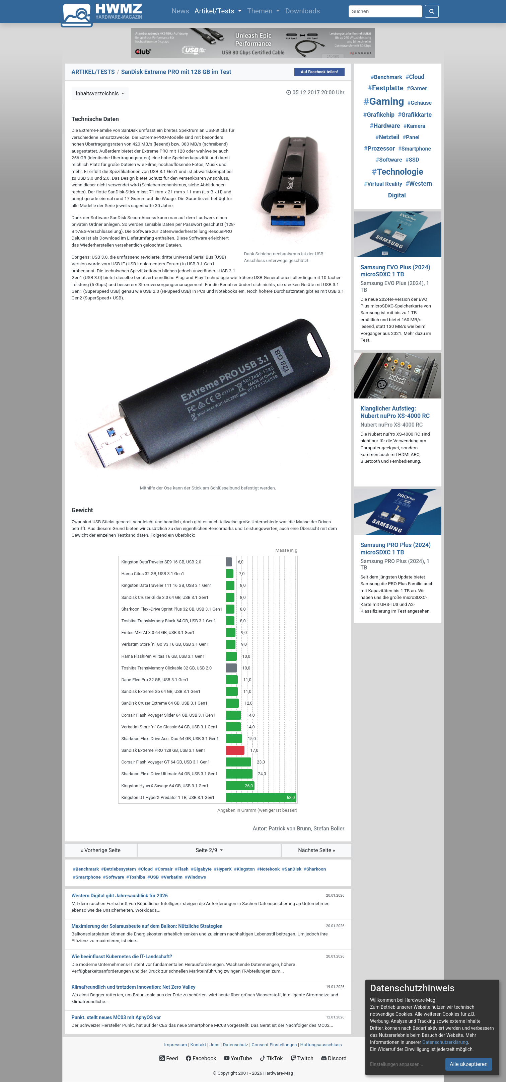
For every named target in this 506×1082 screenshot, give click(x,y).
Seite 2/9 (207, 850)
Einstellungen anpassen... (396, 1064)
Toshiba (135, 877)
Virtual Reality (383, 184)
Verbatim (172, 877)
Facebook (201, 1058)
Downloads (302, 11)
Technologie (397, 172)
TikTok (271, 1058)
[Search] (385, 11)
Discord (334, 1058)
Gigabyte (201, 869)
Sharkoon (315, 869)
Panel (411, 137)
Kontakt (198, 1044)
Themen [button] (260, 11)
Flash (182, 869)
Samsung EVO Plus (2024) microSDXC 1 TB (395, 271)
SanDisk (291, 869)
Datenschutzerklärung (445, 1042)
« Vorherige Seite (100, 850)
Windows (195, 877)
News (182, 10)
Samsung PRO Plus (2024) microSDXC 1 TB (396, 548)
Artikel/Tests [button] (215, 11)
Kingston (244, 869)
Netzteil (387, 137)
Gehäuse (420, 103)
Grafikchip (378, 114)
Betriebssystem (118, 869)
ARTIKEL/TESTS (93, 72)
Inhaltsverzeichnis (98, 93)
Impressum (175, 1044)
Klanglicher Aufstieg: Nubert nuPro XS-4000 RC (395, 412)
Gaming (383, 101)
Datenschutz (235, 1044)
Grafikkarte (415, 114)
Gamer (417, 88)
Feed (168, 1058)
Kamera (414, 126)
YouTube (238, 1058)
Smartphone (87, 877)
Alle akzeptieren (469, 1064)
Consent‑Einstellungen (274, 1044)
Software (113, 877)
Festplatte (386, 88)
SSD (412, 160)
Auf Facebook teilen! (319, 72)
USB (153, 877)
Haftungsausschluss (321, 1044)
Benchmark (86, 869)
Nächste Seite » (316, 850)
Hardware (385, 125)
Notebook (268, 869)
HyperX (223, 869)
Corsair (163, 869)
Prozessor (379, 148)
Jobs (214, 1044)
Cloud (145, 869)
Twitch (302, 1058)
